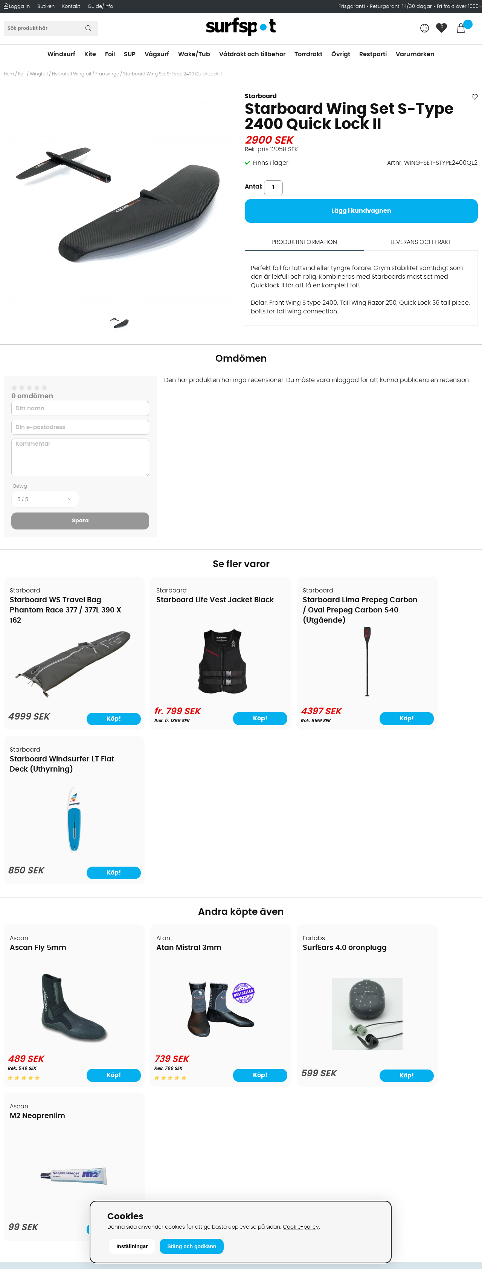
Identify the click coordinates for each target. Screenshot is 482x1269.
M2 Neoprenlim (398, 794)
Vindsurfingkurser (33, 1097)
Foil (110, 54)
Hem (9, 74)
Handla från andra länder (46, 1029)
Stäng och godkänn (191, 1246)
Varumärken (415, 54)
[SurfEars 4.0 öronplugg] (300, 895)
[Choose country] (424, 29)
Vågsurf (157, 54)
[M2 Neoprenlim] (421, 895)
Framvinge (107, 74)
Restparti (373, 54)
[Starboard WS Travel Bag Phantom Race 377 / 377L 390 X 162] (61, 692)
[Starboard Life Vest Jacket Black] (181, 696)
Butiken (46, 6)
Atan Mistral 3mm (162, 794)
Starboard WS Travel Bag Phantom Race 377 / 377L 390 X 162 (56, 611)
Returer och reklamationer (46, 1040)
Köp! (212, 718)
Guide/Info (100, 6)
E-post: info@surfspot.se (164, 1198)
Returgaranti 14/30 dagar (401, 6)
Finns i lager (270, 163)
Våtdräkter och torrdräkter (283, 1040)
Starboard (261, 96)
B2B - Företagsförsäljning (45, 1051)
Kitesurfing (260, 995)
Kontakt (71, 6)
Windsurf (61, 54)
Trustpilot (376, 1171)
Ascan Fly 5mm (38, 794)
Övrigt (340, 54)
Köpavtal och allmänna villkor (52, 995)
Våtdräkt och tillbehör (252, 54)
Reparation (24, 1074)
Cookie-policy (301, 1227)
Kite (90, 54)
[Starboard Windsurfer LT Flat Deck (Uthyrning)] (421, 698)
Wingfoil (39, 74)
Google (374, 1096)
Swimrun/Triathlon (271, 1051)
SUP (130, 54)
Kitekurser (22, 1085)
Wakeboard (261, 1017)
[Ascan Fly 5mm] (61, 890)
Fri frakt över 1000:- (459, 6)
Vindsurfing (261, 984)
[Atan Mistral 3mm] (181, 890)
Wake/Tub (194, 54)
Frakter (18, 1017)
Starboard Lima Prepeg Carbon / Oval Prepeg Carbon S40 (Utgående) (294, 611)
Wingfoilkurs (25, 1108)
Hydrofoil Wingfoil (71, 74)
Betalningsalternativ (38, 1006)
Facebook (377, 1133)
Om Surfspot (26, 984)
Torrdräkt (308, 54)
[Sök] (51, 28)
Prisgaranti (352, 6)
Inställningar (132, 1246)
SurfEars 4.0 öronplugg (292, 794)
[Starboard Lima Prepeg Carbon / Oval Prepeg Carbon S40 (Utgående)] (301, 696)
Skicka (460, 1042)
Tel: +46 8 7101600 (153, 1187)
